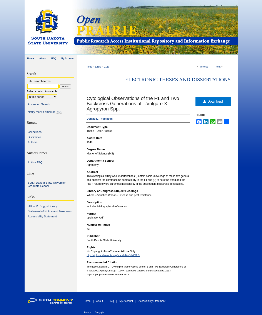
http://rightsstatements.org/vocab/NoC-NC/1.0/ (113, 255)
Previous (203, 66)
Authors (33, 142)
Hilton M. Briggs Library (42, 206)
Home (89, 66)
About (99, 301)
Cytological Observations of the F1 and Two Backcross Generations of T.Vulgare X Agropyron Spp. (133, 104)
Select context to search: (42, 91)
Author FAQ (35, 162)
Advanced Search (39, 104)
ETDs (98, 66)
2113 (106, 66)
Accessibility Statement (42, 216)
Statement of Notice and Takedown (50, 211)
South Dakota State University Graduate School (46, 184)
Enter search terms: (39, 81)
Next (217, 66)
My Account (126, 301)
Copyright (99, 312)
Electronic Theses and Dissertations (178, 79)
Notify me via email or (45, 112)
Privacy (87, 312)
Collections (35, 132)
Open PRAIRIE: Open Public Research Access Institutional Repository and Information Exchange (155, 27)
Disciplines (34, 137)
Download (213, 101)
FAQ (111, 301)
